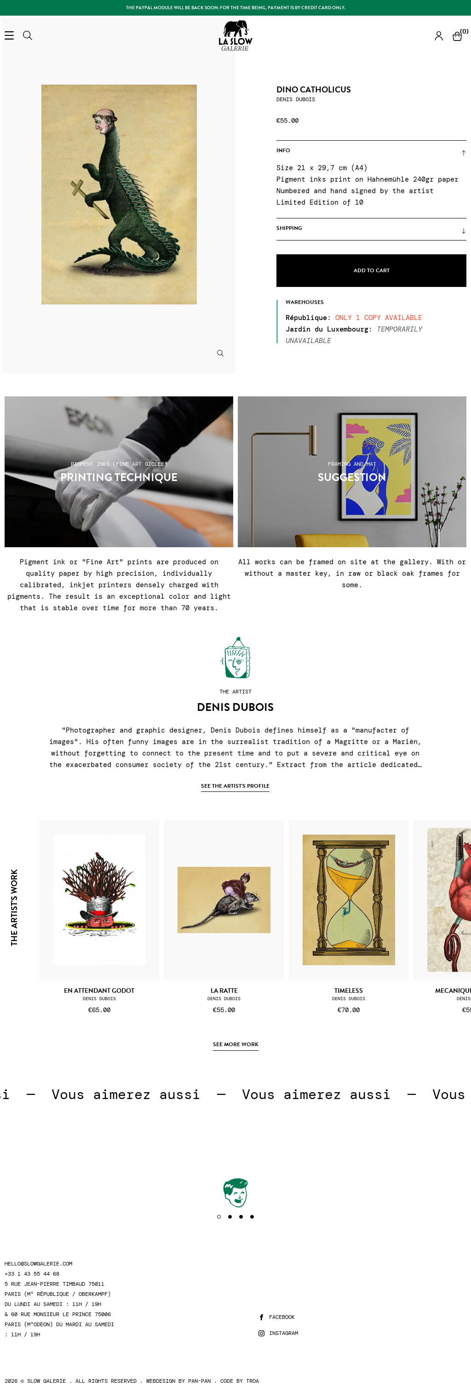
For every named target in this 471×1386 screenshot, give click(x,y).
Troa (252, 1381)
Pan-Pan (199, 1381)
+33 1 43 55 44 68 (32, 1274)
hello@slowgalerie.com (38, 1264)
